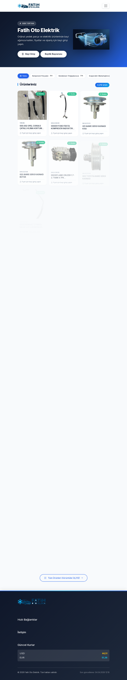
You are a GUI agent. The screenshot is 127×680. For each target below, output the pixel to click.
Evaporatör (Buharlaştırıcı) (102, 76)
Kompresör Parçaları (42, 76)
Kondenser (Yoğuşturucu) (71, 76)
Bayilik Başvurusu (53, 54)
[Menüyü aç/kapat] (105, 5)
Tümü (23, 76)
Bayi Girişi (28, 54)
